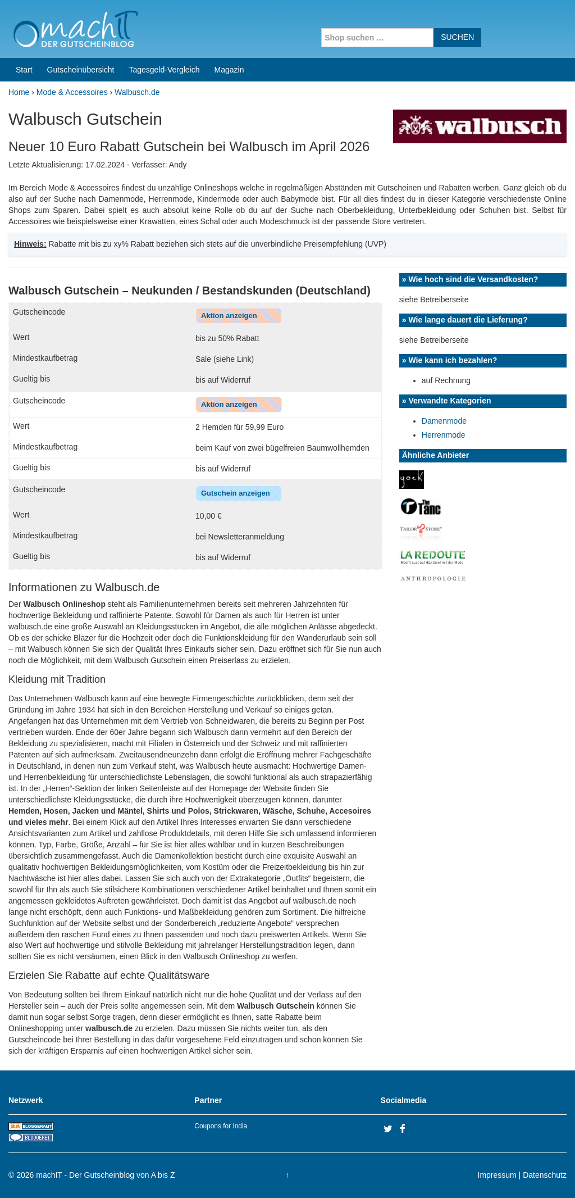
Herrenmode (444, 434)
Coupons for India (220, 1126)
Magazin (229, 69)
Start (24, 69)
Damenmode (444, 420)
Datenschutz (545, 1174)
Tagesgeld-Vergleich (164, 69)
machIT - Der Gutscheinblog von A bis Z (105, 1174)
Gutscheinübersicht (81, 69)
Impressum (497, 1174)
